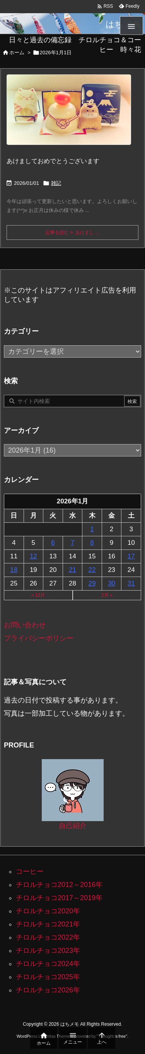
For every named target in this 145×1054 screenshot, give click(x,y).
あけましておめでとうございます (53, 161)
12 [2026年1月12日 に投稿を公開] (33, 556)
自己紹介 (73, 826)
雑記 (56, 183)
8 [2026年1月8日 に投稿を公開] (92, 542)
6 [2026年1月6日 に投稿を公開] (53, 542)
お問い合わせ (25, 625)
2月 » (107, 595)
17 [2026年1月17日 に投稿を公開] (131, 556)
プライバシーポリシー (38, 638)
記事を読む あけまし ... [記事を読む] (72, 232)
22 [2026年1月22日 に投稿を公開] (92, 570)
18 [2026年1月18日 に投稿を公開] (13, 570)
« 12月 (38, 595)
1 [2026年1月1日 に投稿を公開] (92, 529)
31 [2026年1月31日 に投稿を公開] (131, 583)
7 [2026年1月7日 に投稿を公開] (72, 542)
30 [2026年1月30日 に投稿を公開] (111, 583)
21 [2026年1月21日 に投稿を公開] (72, 570)
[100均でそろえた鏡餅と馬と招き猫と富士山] (69, 115)
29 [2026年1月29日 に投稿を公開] (92, 583)
